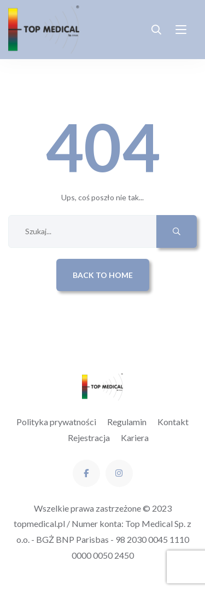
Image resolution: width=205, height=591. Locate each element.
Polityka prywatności (56, 421)
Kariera (135, 437)
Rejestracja (89, 437)
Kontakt (173, 421)
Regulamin (127, 421)
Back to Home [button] (103, 275)
